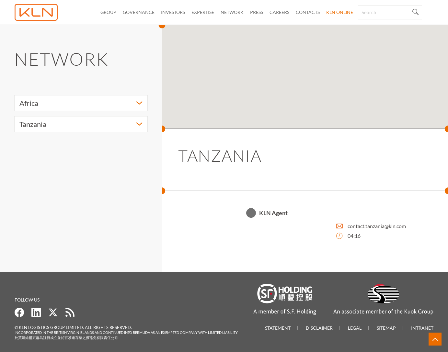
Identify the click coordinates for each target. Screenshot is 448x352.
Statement (278, 328)
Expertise (202, 12)
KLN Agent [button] (273, 213)
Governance (139, 12)
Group (108, 12)
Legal (355, 328)
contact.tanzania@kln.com (377, 227)
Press (256, 12)
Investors (173, 12)
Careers (279, 12)
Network (232, 12)
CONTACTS (308, 12)
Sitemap (386, 328)
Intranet (422, 328)
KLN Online (339, 12)
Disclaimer (319, 328)
